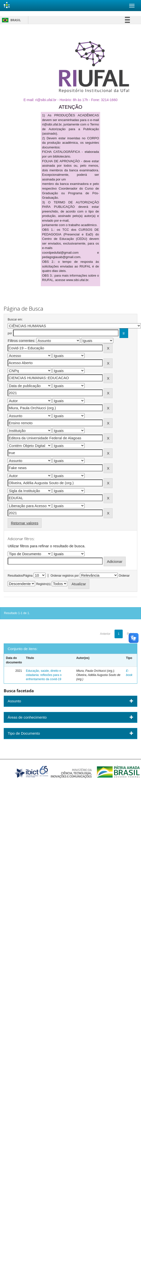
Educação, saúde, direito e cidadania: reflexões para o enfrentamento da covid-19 (44, 675)
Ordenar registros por (64, 575)
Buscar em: (15, 319)
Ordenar (124, 575)
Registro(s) (43, 584)
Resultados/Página (20, 575)
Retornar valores (24, 523)
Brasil (10, 20)
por (10, 333)
